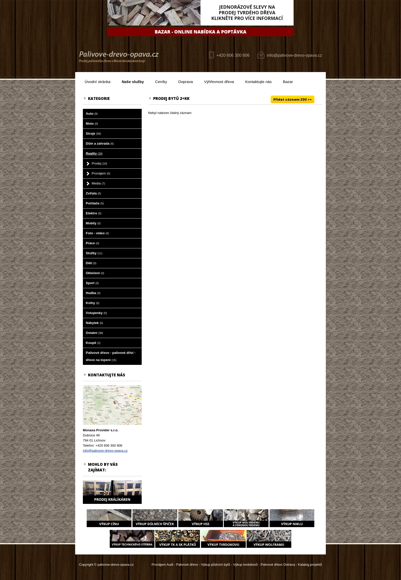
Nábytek (94, 323)
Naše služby (133, 81)
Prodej (99, 163)
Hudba (93, 293)
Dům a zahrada (100, 143)
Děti (91, 263)
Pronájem (101, 173)
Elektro (94, 213)
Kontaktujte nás (258, 81)
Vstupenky (96, 313)
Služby (94, 253)
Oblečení (95, 273)
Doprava (185, 81)
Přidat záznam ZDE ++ (292, 99)
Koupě (93, 343)
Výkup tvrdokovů (245, 564)
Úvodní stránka (97, 81)
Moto (92, 123)
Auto (92, 113)
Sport (92, 283)
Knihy (92, 303)
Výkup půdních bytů (215, 564)
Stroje (93, 133)
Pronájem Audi (162, 564)
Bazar (288, 81)
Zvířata (93, 193)
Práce (92, 243)
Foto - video (97, 233)
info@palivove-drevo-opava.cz (294, 55)
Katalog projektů (310, 564)
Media (98, 183)
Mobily (93, 223)
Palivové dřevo (187, 564)
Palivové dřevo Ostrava (278, 564)
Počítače (95, 203)
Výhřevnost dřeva (219, 81)
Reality (94, 153)
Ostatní (94, 333)
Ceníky (161, 81)
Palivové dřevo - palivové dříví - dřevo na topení (111, 356)
